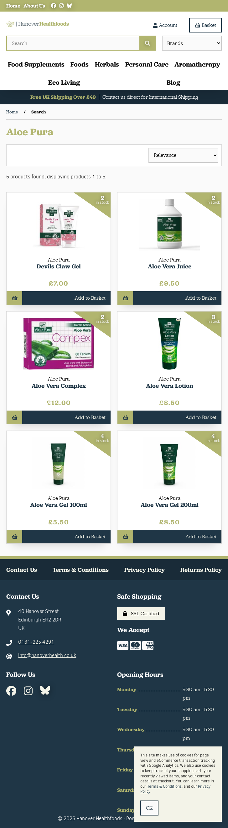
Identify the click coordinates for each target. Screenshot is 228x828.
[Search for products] (72, 43)
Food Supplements (36, 64)
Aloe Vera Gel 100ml (58, 505)
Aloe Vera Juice (169, 266)
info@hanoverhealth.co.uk (47, 655)
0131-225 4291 (36, 642)
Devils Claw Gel (59, 266)
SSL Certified (141, 613)
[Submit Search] (147, 43)
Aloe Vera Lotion (169, 386)
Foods (79, 64)
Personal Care (146, 64)
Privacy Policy (144, 570)
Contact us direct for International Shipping (150, 97)
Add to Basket (59, 298)
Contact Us (21, 570)
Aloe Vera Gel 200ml (170, 505)
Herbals (107, 64)
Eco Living (64, 82)
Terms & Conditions (81, 570)
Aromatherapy (197, 64)
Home (13, 5)
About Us (34, 5)
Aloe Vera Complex (59, 386)
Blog (173, 82)
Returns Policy (201, 570)
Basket (205, 25)
